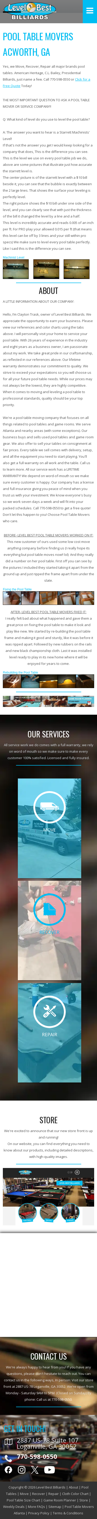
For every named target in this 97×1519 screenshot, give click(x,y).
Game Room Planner (59, 1500)
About (73, 1487)
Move (24, 1493)
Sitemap (54, 1506)
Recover (38, 1493)
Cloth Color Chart (75, 1493)
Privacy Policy (38, 1513)
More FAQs (36, 1506)
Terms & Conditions (68, 1513)
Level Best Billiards (50, 1487)
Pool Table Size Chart (23, 1500)
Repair (53, 1493)
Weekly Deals (14, 1506)
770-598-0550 (61, 1399)
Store (83, 1500)
